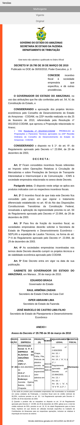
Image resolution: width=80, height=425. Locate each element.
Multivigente (39, 9)
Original (40, 21)
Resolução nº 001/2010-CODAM (39, 131)
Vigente (40, 15)
